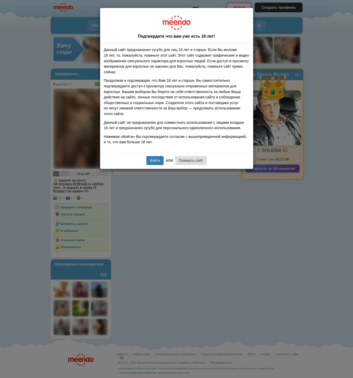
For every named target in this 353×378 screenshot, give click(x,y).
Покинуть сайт (191, 160)
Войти (155, 160)
